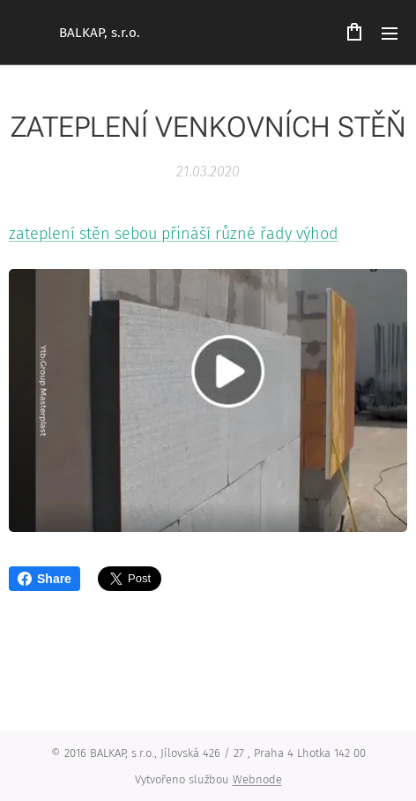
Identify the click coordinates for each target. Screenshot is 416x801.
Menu (389, 33)
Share (44, 579)
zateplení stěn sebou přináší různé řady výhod (173, 233)
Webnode (257, 779)
